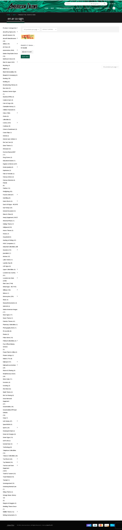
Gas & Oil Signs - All (8, 204)
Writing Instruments (9, 515)
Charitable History (8, 106)
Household (6, 237)
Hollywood (6, 227)
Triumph (5, 480)
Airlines (5, 44)
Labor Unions (7, 260)
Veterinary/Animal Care (9, 486)
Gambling (5, 198)
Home (46, 8)
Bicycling (5, 65)
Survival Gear (6, 444)
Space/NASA (6, 424)
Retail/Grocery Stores (9, 374)
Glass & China (7, 214)
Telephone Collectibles (9, 450)
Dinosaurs (6, 149)
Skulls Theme (7, 392)
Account (87, 8)
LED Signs (6, 266)
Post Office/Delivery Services (9, 345)
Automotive (6, 50)
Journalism (6, 253)
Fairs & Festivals (7, 174)
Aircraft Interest (7, 35)
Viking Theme (7, 492)
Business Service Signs (9, 91)
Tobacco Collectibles (9, 456)
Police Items (6, 337)
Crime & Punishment (9, 129)
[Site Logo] (22, 6)
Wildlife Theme (7, 512)
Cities (4, 113)
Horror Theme (7, 230)
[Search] (104, 3)
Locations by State (8, 278)
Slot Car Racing (7, 395)
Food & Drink (7, 195)
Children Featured (8, 110)
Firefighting (6, 191)
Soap (4, 418)
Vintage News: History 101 (9, 496)
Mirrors (5, 293)
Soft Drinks (6, 421)
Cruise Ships (6, 132)
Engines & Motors (8, 164)
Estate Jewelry (7, 167)
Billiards (5, 69)
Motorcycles (6, 296)
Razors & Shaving (8, 370)
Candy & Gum (7, 100)
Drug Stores (6, 157)
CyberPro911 (49, 525)
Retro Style (6, 379)
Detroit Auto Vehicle (9, 139)
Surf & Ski (5, 441)
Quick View (25, 56)
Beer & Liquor (7, 62)
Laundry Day (6, 263)
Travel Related (7, 477)
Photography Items (8, 328)
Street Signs (6, 437)
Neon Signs (6, 315)
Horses (5, 234)
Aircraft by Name (8, 32)
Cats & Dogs (6, 103)
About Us (79, 8)
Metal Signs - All (7, 287)
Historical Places (7, 221)
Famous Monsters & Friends (9, 181)
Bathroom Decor (8, 59)
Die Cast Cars (7, 142)
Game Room (6, 201)
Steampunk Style (8, 431)
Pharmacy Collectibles (9, 324)
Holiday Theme (7, 224)
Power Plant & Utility (9, 352)
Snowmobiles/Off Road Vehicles (9, 411)
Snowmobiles (7, 406)
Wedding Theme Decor (9, 506)
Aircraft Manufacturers (9, 38)
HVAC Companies (8, 243)
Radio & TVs (6, 358)
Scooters (5, 382)
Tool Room (6, 459)
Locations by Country (9, 273)
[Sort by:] (49, 29)
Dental (5, 136)
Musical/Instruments (9, 303)
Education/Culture (8, 161)
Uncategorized (7, 483)
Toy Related (6, 462)
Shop (52, 8)
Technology (6, 447)
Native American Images (10, 309)
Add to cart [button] (28, 52)
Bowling (5, 82)
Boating (5, 78)
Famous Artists (7, 177)
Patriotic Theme (7, 321)
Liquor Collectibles (8, 269)
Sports (5, 428)
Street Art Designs (8, 434)
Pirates (5, 334)
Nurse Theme (7, 318)
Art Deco (5, 47)
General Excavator (8, 211)
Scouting (5, 385)
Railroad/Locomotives (9, 365)
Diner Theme (6, 145)
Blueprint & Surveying (9, 75)
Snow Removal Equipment (7, 400)
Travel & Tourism (8, 473)
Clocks (5, 116)
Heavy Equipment (8, 217)
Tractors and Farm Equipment (8, 467)
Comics (5, 123)
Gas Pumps (6, 208)
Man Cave (6, 283)
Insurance (5, 250)
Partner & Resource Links (65, 8)
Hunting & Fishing (8, 240)
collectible (6, 119)
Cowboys (5, 126)
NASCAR (5, 306)
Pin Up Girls (6, 331)
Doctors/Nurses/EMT (9, 152)
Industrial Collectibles (9, 247)
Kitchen (5, 256)
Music (4, 300)
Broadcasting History (9, 85)
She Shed (5, 389)
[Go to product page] (27, 37)
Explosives (6, 170)
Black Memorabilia (8, 72)
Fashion (5, 188)
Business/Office (7, 97)
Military (5, 290)
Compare (107, 8)
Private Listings (7, 355)
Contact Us (98, 8)
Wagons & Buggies (8, 503)
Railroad (5, 362)
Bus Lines (5, 88)
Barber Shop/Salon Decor (10, 53)
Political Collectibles (8, 341)
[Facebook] (114, 8)
